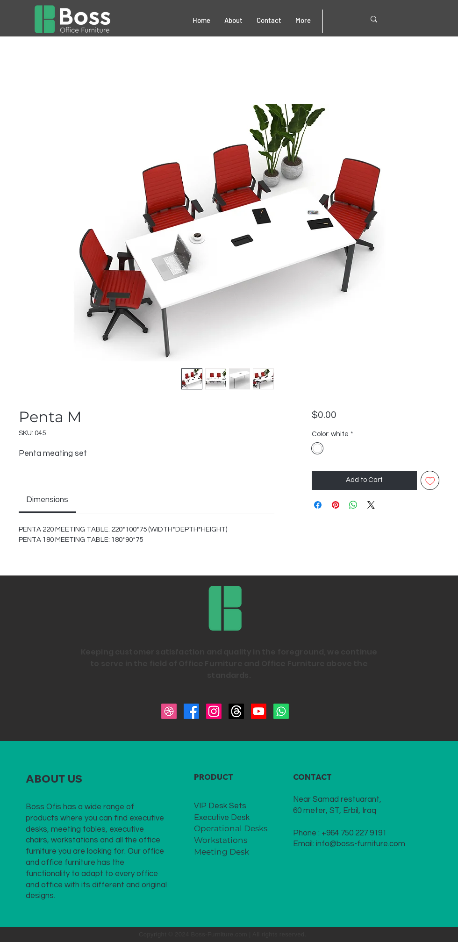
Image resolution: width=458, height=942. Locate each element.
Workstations (220, 840)
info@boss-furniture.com (360, 844)
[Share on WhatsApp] (353, 505)
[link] (47, 500)
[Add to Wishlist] (430, 480)
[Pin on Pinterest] (335, 505)
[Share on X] (371, 505)
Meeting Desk (221, 851)
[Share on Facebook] (317, 505)
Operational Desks (230, 828)
